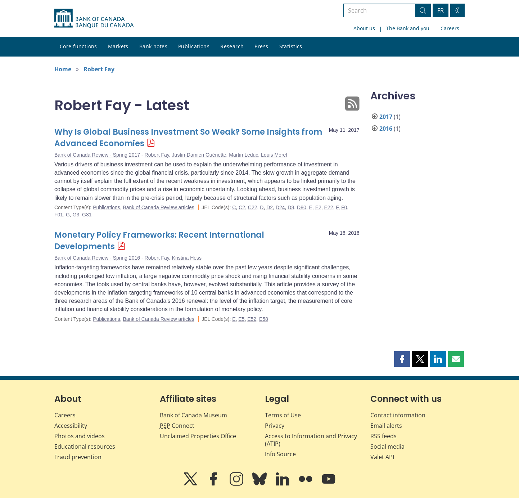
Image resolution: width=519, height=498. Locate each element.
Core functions (78, 46)
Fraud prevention (77, 457)
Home (62, 69)
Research (232, 46)
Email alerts (386, 426)
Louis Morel (274, 155)
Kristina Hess (187, 258)
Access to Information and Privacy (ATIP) (311, 440)
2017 (385, 117)
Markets (118, 46)
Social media (387, 446)
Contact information (397, 415)
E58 (263, 319)
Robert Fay (99, 69)
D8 (291, 207)
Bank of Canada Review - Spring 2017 (97, 155)
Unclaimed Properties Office (198, 436)
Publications (193, 46)
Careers (450, 28)
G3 (76, 214)
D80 (301, 207)
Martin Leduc (243, 155)
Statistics (290, 46)
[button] (402, 359)
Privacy (274, 426)
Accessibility (70, 426)
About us (364, 28)
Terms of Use (283, 415)
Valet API (382, 457)
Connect (177, 426)
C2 (242, 207)
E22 (328, 207)
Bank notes (153, 46)
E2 (318, 207)
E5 (241, 319)
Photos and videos (79, 436)
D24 (280, 207)
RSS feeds (383, 436)
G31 (86, 214)
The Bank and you (407, 28)
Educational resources (84, 446)
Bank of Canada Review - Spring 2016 (97, 258)
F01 (58, 214)
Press (261, 46)
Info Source (280, 454)
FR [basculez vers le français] (440, 10)
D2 (269, 207)
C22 (252, 207)
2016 (385, 129)
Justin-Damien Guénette (199, 155)
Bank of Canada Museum (193, 415)
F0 (344, 207)
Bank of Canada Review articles (158, 207)
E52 (251, 319)
